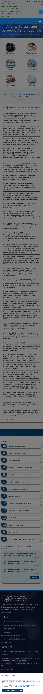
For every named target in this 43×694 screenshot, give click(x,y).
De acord (6, 690)
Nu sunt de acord (16, 690)
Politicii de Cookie (33, 684)
